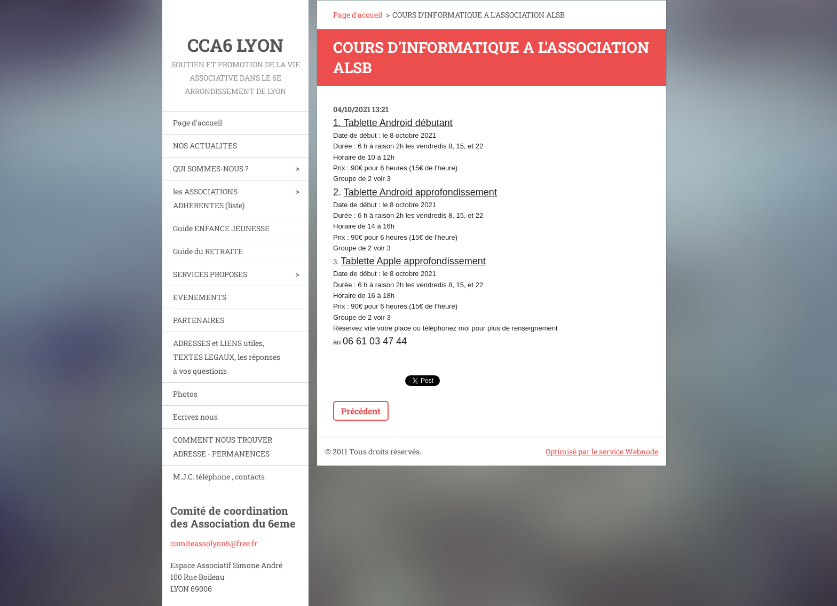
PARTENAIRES (198, 320)
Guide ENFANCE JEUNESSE (221, 228)
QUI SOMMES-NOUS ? (211, 168)
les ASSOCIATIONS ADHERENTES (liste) (208, 198)
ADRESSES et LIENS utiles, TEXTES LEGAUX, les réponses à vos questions (226, 357)
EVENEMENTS (199, 297)
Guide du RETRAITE (208, 251)
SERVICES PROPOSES (210, 274)
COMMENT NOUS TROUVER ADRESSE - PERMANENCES (222, 447)
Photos (185, 394)
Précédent (361, 410)
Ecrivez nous (195, 417)
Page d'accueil (197, 122)
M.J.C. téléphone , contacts (219, 476)
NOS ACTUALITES (205, 145)
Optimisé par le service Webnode (602, 451)
